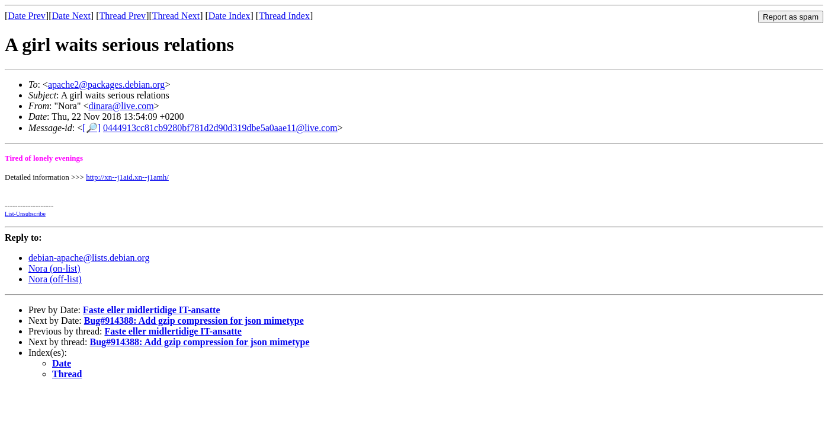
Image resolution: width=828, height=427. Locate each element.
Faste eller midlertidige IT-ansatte (151, 310)
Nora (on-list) (54, 268)
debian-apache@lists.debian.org (89, 258)
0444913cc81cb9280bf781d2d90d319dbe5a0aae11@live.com (220, 128)
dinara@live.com (120, 106)
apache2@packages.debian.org (106, 84)
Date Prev (27, 16)
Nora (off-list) (55, 279)
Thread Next (176, 16)
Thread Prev (122, 16)
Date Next (71, 16)
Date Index (229, 16)
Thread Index (284, 16)
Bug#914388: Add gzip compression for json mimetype (194, 321)
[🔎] (91, 128)
